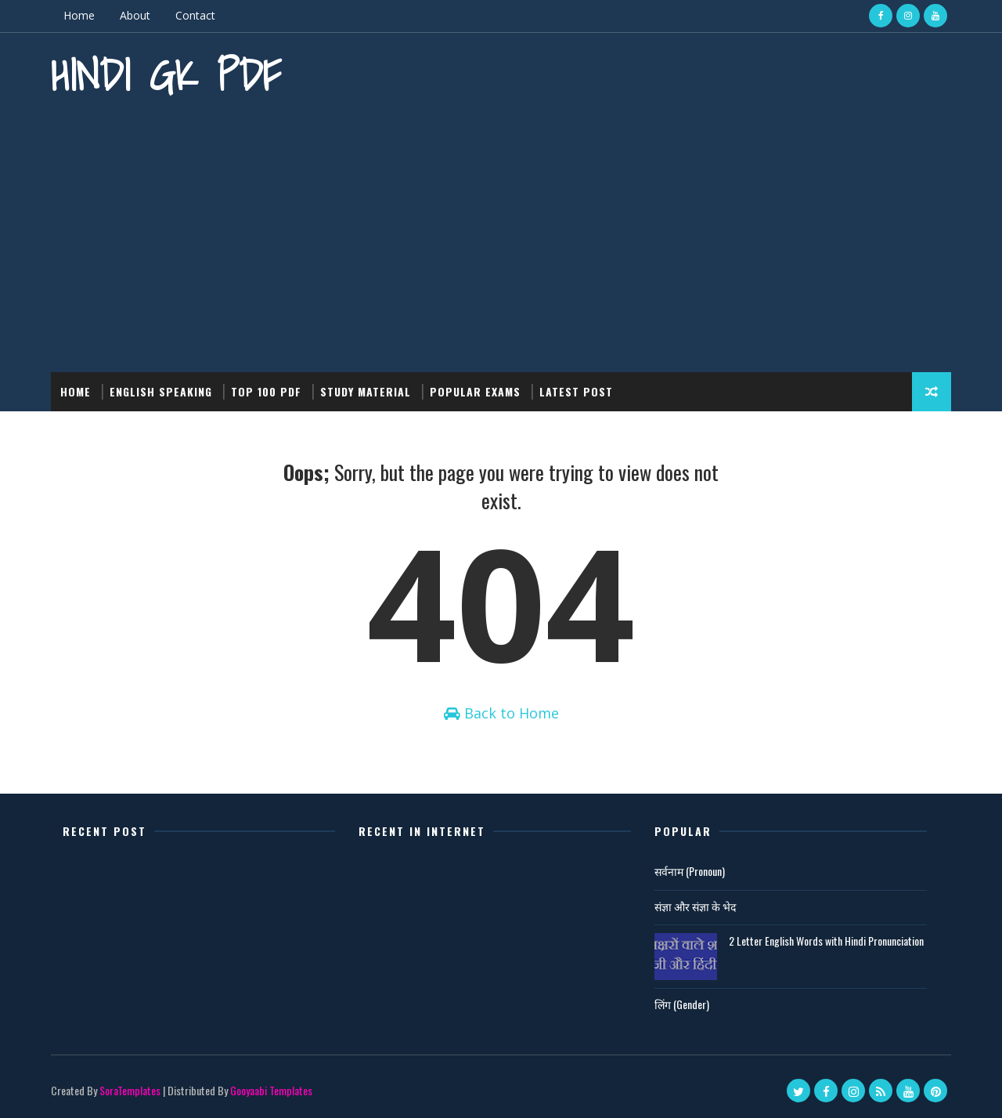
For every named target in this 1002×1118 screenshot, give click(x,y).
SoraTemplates (129, 1090)
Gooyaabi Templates (271, 1090)
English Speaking (161, 391)
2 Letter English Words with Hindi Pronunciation (826, 940)
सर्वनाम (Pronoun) (689, 871)
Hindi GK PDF (166, 75)
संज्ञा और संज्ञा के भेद (695, 906)
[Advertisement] (501, 239)
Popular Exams (475, 391)
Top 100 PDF (266, 391)
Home (79, 15)
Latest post (576, 391)
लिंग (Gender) (681, 1004)
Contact (195, 15)
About (135, 15)
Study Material (365, 391)
